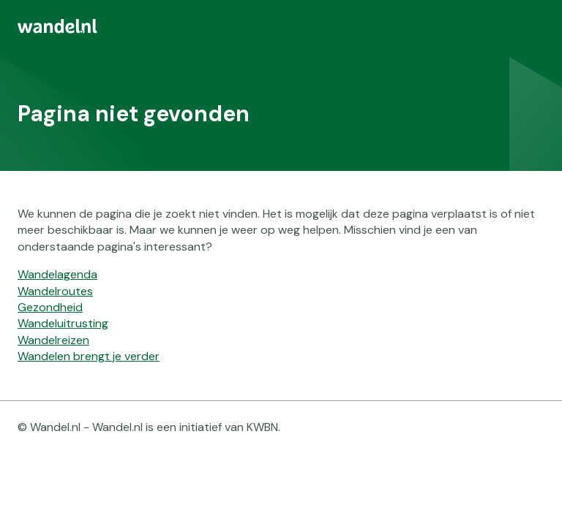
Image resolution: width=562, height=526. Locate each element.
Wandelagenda (57, 274)
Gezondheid (50, 307)
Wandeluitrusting (63, 323)
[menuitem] (281, 26)
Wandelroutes (55, 291)
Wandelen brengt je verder (89, 356)
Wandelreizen (53, 340)
